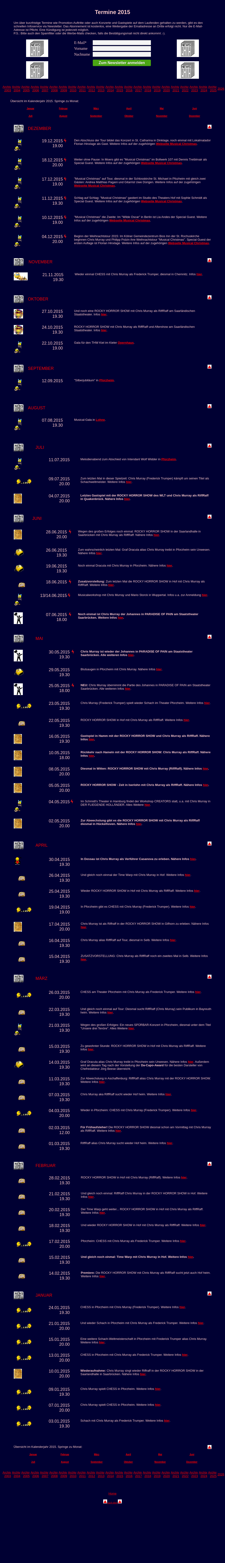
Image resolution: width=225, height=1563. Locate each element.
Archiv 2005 (25, 88)
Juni (194, 108)
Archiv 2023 (194, 88)
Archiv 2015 (119, 88)
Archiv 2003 (7, 88)
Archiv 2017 (137, 88)
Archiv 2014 (109, 88)
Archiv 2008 (53, 88)
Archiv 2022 (184, 88)
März (96, 108)
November (161, 116)
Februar (63, 108)
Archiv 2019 (156, 88)
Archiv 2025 (212, 88)
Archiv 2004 (16, 88)
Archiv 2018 (147, 88)
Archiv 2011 (81, 88)
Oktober (128, 116)
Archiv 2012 (91, 88)
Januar (30, 108)
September (96, 116)
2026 (221, 88)
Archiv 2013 (100, 88)
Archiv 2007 (44, 88)
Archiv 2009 (63, 88)
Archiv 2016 (128, 88)
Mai (162, 108)
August (63, 116)
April (129, 108)
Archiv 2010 (72, 88)
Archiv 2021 (175, 88)
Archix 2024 (203, 88)
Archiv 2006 (35, 88)
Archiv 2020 (165, 88)
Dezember (194, 116)
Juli (30, 116)
